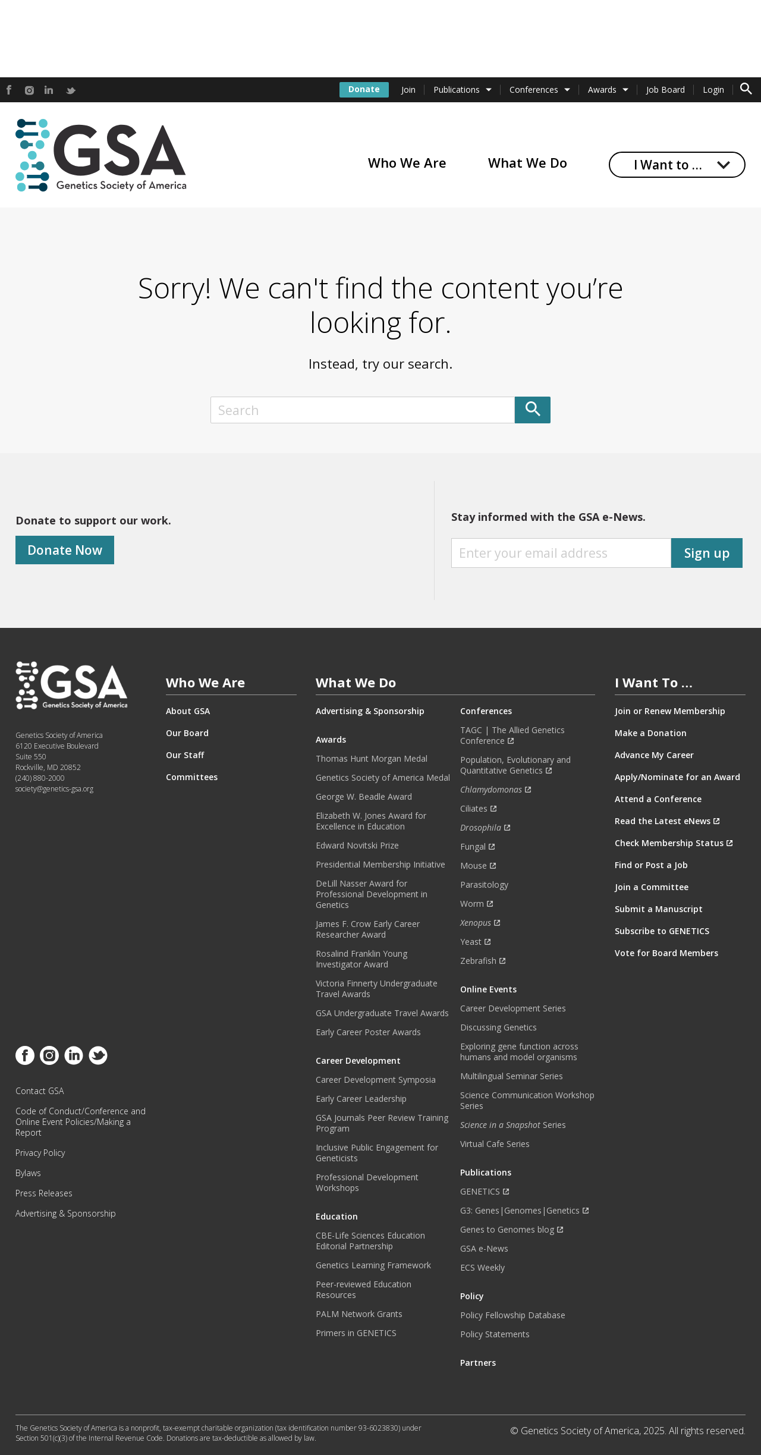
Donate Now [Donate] (64, 550)
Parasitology (484, 884)
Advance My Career (654, 755)
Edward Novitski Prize (357, 845)
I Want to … (668, 164)
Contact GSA (39, 1091)
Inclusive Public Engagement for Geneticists (377, 1153)
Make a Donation (651, 733)
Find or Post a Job (651, 865)
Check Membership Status (669, 843)
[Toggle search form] (746, 89)
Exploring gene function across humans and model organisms (519, 1052)
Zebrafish (478, 961)
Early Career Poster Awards (368, 1032)
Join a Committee (651, 887)
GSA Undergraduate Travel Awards (382, 1013)
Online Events (488, 989)
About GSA (188, 711)
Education (337, 1216)
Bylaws (28, 1173)
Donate (364, 89)
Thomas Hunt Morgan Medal (371, 758)
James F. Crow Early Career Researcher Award (368, 929)
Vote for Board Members (666, 953)
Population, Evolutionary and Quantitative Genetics (515, 765)
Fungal (473, 846)
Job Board (665, 89)
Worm (472, 903)
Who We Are (407, 162)
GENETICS (480, 1191)
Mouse (473, 865)
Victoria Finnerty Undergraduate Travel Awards (377, 989)
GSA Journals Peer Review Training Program (382, 1123)
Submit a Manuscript (659, 909)
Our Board (187, 733)
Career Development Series (513, 1008)
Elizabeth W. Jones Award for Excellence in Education (371, 821)
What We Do (527, 162)
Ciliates (474, 808)
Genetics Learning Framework (373, 1265)
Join (408, 89)
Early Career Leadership (361, 1098)
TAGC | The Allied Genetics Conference (512, 735)
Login (713, 89)
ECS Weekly (482, 1267)
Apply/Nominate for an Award (677, 777)
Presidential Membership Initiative (380, 864)
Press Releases (44, 1193)
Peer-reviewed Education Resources (363, 1289)
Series (513, 1125)
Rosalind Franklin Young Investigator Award (361, 959)
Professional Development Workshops (367, 1182)
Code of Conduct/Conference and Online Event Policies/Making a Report (80, 1122)
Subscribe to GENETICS (662, 931)
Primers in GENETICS (356, 1333)
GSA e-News (484, 1248)
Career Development (358, 1060)
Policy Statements (495, 1334)
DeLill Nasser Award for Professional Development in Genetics (371, 894)
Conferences (534, 89)
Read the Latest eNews (662, 821)
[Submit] (533, 410)
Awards (602, 89)
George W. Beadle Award (364, 796)
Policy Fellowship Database (512, 1315)
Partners (478, 1362)
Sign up (707, 553)
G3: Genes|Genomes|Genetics (520, 1210)
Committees (192, 777)
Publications (456, 89)
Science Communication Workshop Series (527, 1100)
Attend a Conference (658, 799)
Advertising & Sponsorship (65, 1213)
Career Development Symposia (376, 1079)
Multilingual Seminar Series (511, 1076)
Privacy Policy (40, 1153)
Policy (472, 1296)
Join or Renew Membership (670, 711)
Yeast (471, 942)
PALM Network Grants (359, 1314)
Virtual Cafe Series (495, 1144)
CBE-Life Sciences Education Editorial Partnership (370, 1241)
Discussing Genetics (498, 1027)
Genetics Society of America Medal (383, 777)
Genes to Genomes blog (507, 1229)
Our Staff (185, 755)
